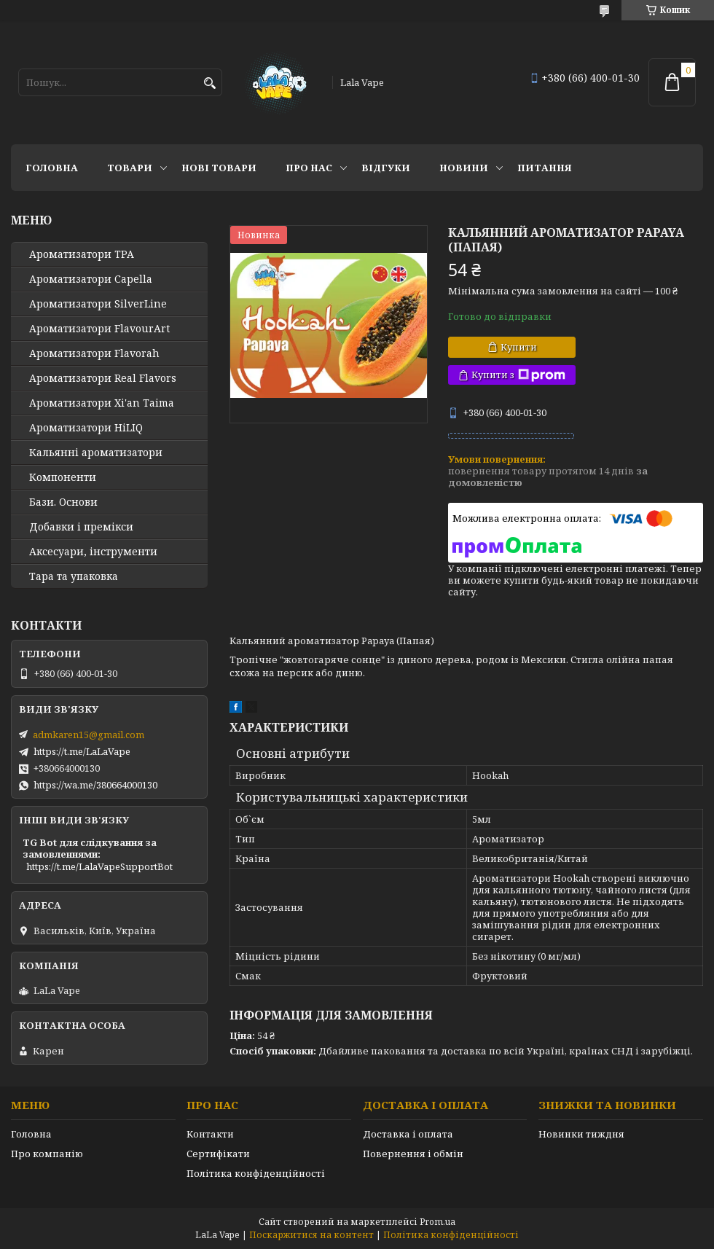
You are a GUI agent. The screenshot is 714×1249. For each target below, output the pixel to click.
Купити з (518, 375)
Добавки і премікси (81, 526)
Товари (129, 167)
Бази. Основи (63, 502)
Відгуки (385, 167)
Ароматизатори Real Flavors (102, 378)
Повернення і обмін (413, 1153)
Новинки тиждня (581, 1133)
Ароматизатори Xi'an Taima (101, 403)
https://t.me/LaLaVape (82, 751)
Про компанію (47, 1153)
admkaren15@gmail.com (88, 734)
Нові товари (218, 167)
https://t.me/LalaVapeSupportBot (99, 866)
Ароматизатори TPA (81, 254)
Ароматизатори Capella (90, 279)
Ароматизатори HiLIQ (86, 427)
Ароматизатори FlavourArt (99, 328)
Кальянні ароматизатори (95, 452)
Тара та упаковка (73, 576)
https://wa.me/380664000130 (95, 784)
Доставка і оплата (408, 1133)
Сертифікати (218, 1153)
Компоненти (62, 477)
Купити (519, 346)
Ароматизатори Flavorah (94, 353)
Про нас (309, 167)
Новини (463, 167)
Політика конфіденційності (256, 1173)
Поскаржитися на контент (311, 1235)
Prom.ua (437, 1221)
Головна (52, 167)
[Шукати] (209, 83)
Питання (544, 167)
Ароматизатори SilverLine (98, 303)
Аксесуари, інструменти (93, 551)
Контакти (210, 1133)
